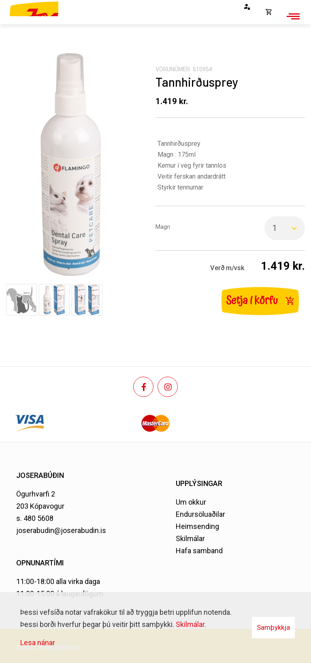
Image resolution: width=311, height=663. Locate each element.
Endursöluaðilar (200, 514)
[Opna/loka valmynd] (292, 16)
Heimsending (197, 526)
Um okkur (191, 502)
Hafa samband (199, 550)
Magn (163, 227)
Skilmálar (190, 538)
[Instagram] (168, 387)
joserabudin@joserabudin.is (61, 530)
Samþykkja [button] (273, 627)
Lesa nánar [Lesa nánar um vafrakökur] (37, 642)
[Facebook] (143, 387)
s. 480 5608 (34, 518)
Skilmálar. (191, 624)
